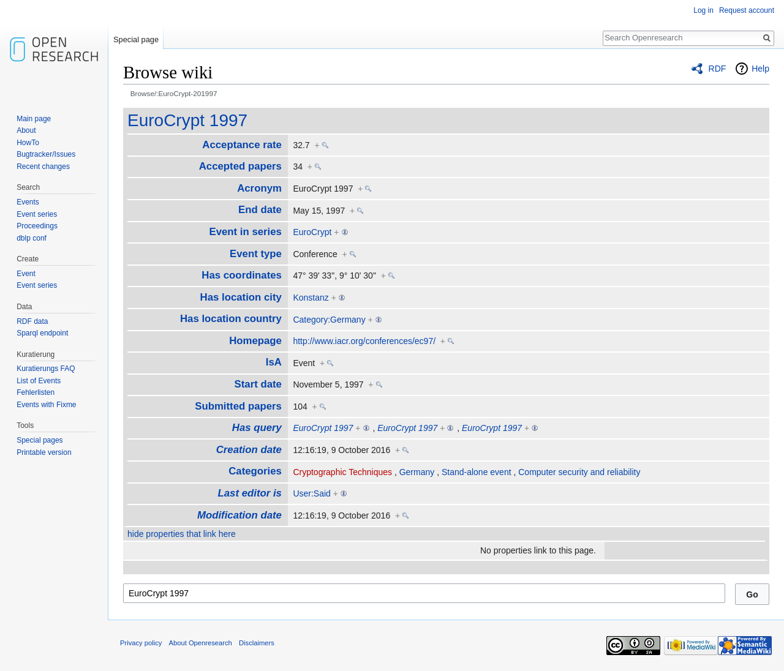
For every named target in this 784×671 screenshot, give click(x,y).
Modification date (239, 515)
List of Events (39, 381)
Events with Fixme (46, 404)
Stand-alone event (476, 472)
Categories (255, 471)
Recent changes (43, 166)
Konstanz (310, 297)
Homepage (255, 341)
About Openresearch (200, 643)
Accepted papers (240, 166)
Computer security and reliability (579, 472)
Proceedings (37, 226)
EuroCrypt (312, 232)
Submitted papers (238, 406)
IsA (274, 362)
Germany (417, 472)
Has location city (241, 297)
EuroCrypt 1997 (187, 120)
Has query (257, 427)
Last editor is (249, 493)
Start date (258, 384)
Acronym (259, 188)
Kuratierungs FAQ (46, 368)
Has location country (231, 318)
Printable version (44, 452)
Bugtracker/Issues (46, 154)
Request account (746, 10)
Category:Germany (329, 319)
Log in (703, 10)
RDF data (32, 321)
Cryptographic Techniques (342, 472)
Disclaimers (256, 643)
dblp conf (32, 238)
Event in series (245, 232)
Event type (256, 254)
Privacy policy (141, 643)
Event (26, 273)
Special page (136, 39)
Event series (37, 214)
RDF (717, 68)
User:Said (311, 493)
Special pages (39, 440)
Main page (34, 118)
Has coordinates (242, 275)
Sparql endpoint (42, 333)
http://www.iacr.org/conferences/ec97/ (364, 341)
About (26, 130)
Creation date (249, 449)
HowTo (28, 142)
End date (260, 210)
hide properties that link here (181, 534)
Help (760, 68)
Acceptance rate (242, 145)
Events (28, 202)
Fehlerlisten (36, 392)
